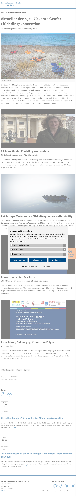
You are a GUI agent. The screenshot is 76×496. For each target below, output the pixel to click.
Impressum (46, 266)
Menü (72, 4)
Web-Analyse (18, 250)
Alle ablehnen (38, 260)
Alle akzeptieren (57, 260)
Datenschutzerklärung (29, 266)
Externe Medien (19, 254)
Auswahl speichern (19, 260)
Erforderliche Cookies (21, 245)
